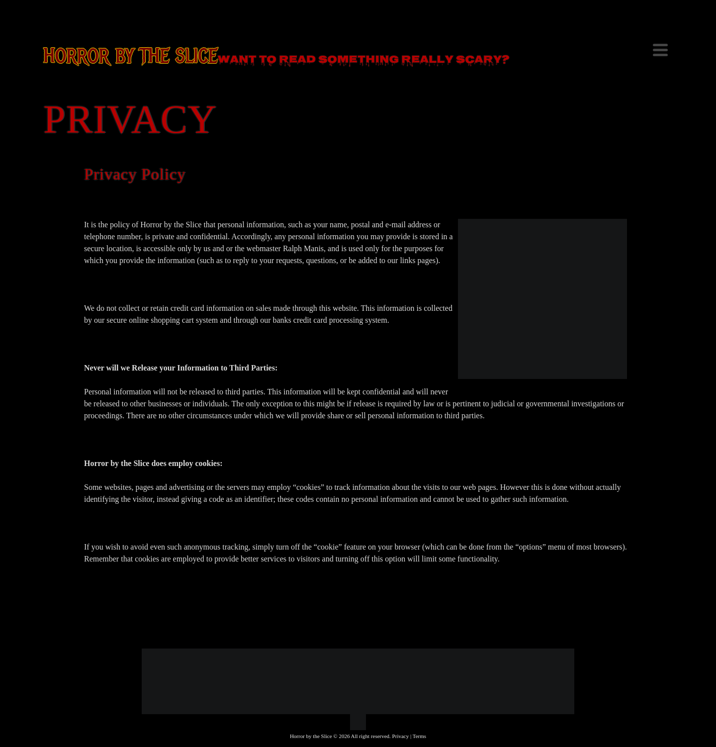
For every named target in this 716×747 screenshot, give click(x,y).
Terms (419, 736)
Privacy (400, 736)
